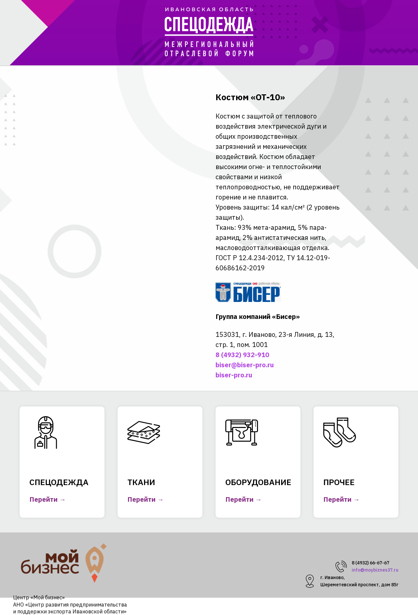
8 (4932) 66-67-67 (370, 563)
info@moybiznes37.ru (375, 570)
